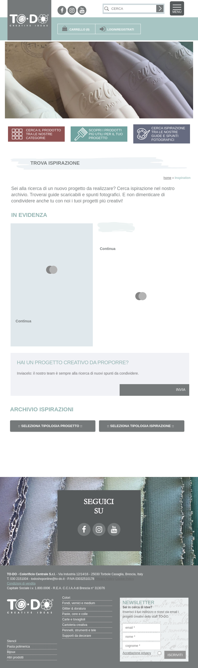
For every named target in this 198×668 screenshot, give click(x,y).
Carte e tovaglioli (73, 619)
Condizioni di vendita (21, 583)
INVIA (180, 390)
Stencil (11, 641)
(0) (79, 29)
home (167, 178)
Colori (66, 597)
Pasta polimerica (18, 646)
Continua (23, 321)
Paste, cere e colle (75, 614)
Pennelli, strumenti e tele (79, 630)
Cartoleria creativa (74, 625)
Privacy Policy (104, 579)
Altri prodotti (15, 657)
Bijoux (11, 652)
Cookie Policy (124, 579)
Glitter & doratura (74, 608)
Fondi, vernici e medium (78, 603)
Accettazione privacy (136, 653)
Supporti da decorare (76, 635)
